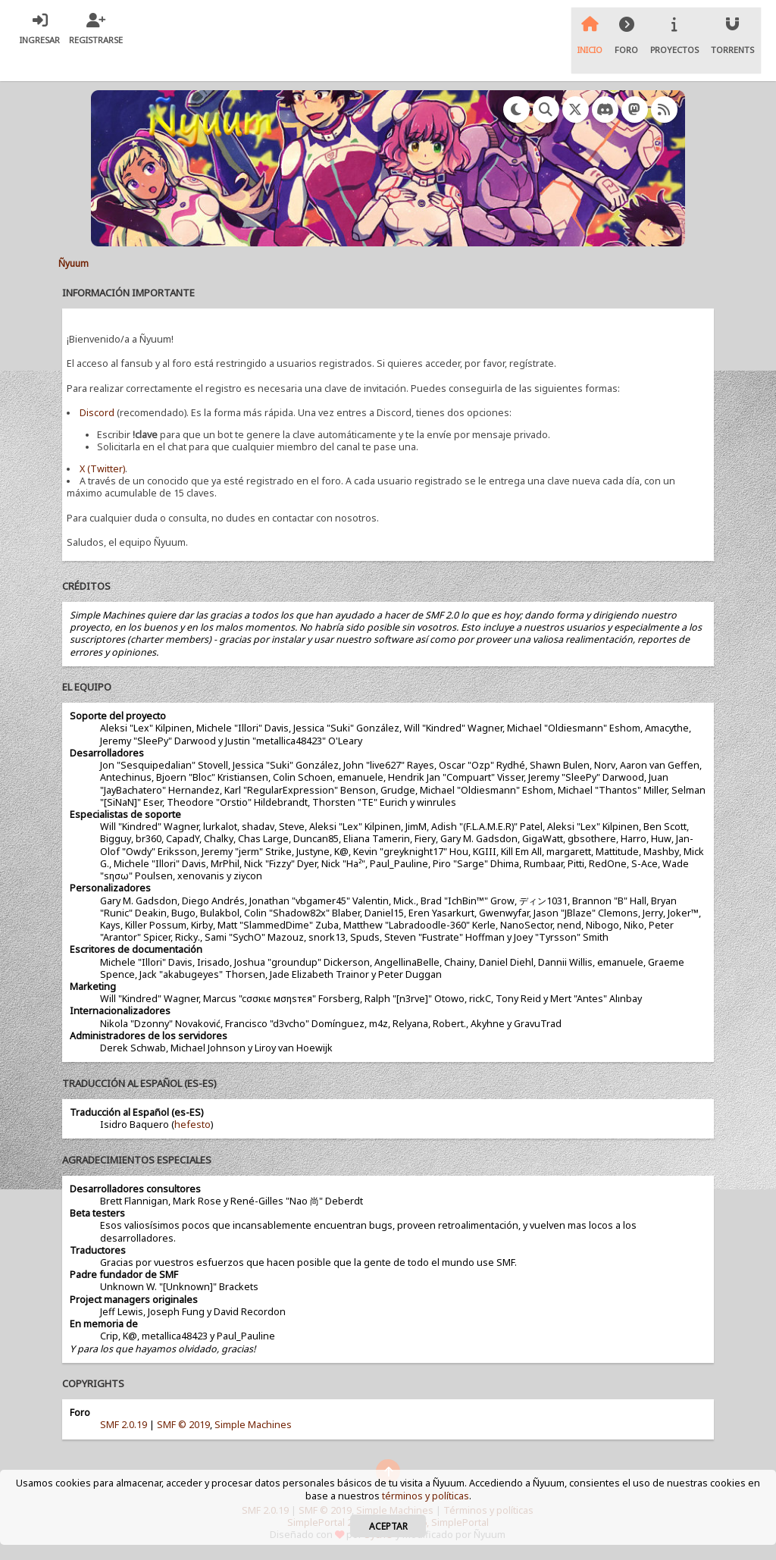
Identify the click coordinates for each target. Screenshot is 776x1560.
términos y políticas (425, 1496)
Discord (97, 412)
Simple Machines (253, 1424)
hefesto (192, 1124)
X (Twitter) (102, 468)
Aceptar (388, 1526)
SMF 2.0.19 (123, 1424)
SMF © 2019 (183, 1424)
